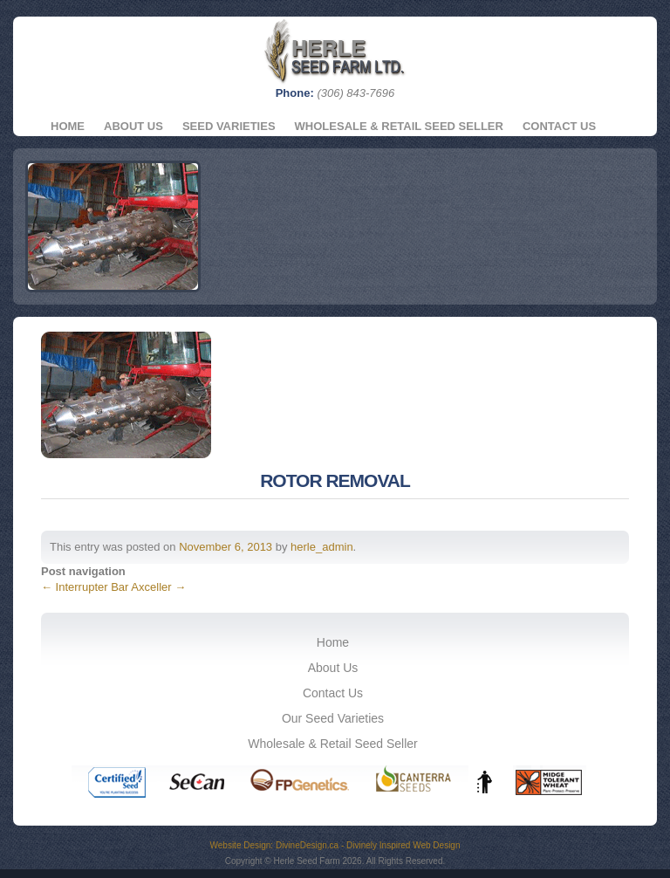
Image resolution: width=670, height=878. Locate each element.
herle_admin (322, 546)
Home (68, 126)
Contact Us (559, 126)
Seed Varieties (229, 126)
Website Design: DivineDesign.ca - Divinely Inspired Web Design (335, 845)
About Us (133, 126)
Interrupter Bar (84, 586)
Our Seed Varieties (333, 718)
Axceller (158, 586)
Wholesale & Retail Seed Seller (399, 126)
